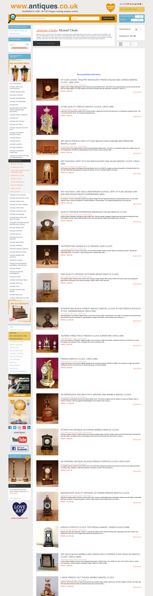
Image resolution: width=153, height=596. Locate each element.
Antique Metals (15, 234)
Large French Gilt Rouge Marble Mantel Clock (87, 577)
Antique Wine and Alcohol (19, 298)
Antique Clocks (15, 161)
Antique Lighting (15, 231)
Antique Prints (15, 268)
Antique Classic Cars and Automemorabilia (19, 156)
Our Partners (14, 359)
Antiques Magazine (16, 342)
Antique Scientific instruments (16, 272)
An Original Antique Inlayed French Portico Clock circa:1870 (95, 461)
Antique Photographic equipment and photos (18, 264)
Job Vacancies (14, 365)
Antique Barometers (17, 98)
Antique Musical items (17, 252)
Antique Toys (14, 286)
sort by (123, 19)
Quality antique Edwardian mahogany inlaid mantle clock (94, 212)
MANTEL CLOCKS (16, 179)
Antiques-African (16, 95)
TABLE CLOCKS (16, 188)
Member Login (14, 34)
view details (137, 92)
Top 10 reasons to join (18, 336)
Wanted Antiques (15, 345)
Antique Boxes (14, 141)
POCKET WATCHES (17, 185)
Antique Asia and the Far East (18, 128)
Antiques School (15, 339)
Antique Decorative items (19, 198)
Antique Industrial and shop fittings (18, 218)
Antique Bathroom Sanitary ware (16, 133)
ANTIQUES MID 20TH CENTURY (16, 238)
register (12, 333)
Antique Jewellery (16, 227)
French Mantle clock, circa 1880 (79, 359)
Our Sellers (14, 348)
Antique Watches (15, 295)
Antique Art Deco (16, 124)
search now (108, 18)
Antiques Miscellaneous (18, 249)
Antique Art (13, 118)
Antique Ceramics (16, 147)
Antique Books (15, 138)
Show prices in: (125, 29)
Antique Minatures (16, 242)
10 (133, 44)
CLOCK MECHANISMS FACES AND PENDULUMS (20, 171)
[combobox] (85, 18)
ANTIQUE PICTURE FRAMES (18, 204)
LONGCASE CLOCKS (17, 175)
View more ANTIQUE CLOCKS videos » (89, 74)
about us (12, 362)
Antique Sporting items (18, 280)
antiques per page (127, 16)
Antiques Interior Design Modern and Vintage (19, 223)
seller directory (16, 351)
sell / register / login (128, 9)
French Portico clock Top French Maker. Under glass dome (95, 527)
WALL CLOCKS (15, 191)
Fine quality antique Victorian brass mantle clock (90, 274)
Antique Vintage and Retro (17, 290)
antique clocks (46, 30)
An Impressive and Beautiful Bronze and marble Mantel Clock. (96, 394)
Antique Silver (14, 277)
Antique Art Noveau (16, 121)
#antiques (19, 432)
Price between (15, 39)
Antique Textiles (15, 283)
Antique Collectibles (17, 195)
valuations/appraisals (17, 371)
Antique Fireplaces (16, 201)
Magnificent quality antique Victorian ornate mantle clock (95, 493)
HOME (11, 327)
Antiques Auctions (16, 330)
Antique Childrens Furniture (16, 151)
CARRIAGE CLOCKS (17, 167)
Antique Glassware (16, 214)
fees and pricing (15, 356)
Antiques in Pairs (15, 260)
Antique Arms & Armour (18, 115)
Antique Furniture (16, 208)
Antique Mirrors (15, 245)
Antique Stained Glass (17, 211)
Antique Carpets (15, 144)
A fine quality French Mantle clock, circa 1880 (87, 107)
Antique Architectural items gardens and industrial (18, 109)
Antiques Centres (16, 353)
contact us (13, 368)
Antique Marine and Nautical (16, 256)
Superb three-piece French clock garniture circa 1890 (92, 336)
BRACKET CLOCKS (17, 164)
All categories (15, 83)
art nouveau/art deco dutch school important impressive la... (19, 491)
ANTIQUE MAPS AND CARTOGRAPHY (16, 87)
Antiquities (13, 105)
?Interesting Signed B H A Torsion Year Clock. (87, 246)
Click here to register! (18, 31)
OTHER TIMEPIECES (17, 182)
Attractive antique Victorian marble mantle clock (90, 430)
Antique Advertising (17, 92)
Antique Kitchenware (17, 101)
